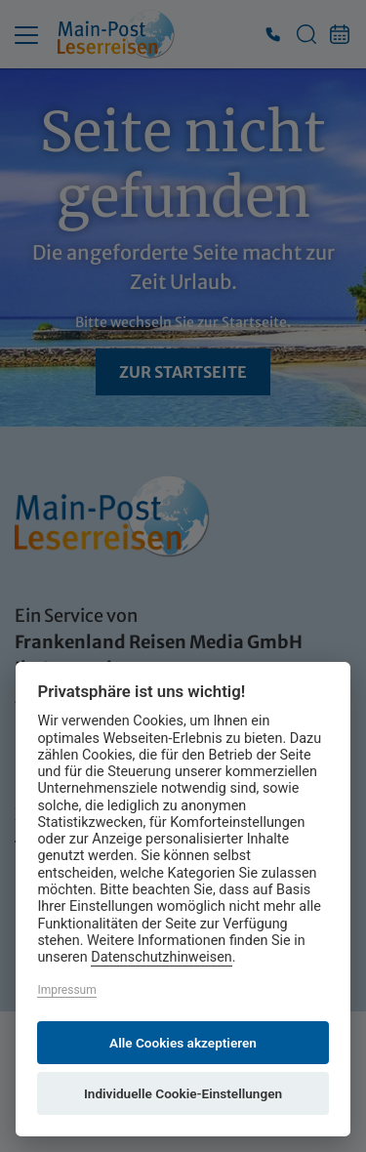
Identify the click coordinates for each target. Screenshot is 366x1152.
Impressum (66, 990)
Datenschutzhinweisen (161, 957)
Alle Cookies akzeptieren (183, 1042)
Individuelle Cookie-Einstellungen (183, 1093)
